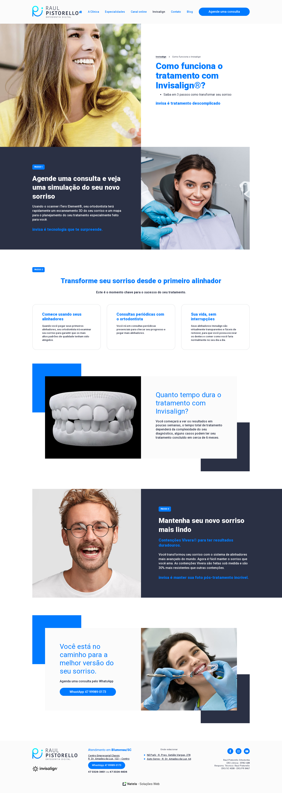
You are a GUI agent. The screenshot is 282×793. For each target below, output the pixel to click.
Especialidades (115, 11)
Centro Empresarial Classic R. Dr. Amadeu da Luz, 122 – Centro (108, 757)
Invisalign (161, 57)
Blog (190, 11)
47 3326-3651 (97, 771)
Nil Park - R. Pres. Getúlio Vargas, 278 (168, 754)
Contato (176, 11)
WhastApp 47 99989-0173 (88, 692)
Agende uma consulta (224, 11)
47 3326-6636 (118, 771)
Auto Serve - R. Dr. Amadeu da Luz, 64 (169, 758)
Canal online (139, 11)
